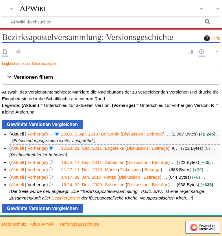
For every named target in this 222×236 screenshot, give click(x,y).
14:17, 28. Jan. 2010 (81, 177)
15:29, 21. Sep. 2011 (81, 148)
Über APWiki (43, 224)
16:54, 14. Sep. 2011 (81, 162)
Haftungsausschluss (79, 224)
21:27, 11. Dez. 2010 (81, 169)
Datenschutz (14, 224)
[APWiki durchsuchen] (111, 21)
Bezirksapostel (65, 197)
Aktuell (17, 148)
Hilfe (211, 38)
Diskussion (132, 133)
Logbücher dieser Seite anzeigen (29, 63)
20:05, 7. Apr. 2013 (79, 133)
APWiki (33, 8)
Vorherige (36, 133)
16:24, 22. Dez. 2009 (81, 184)
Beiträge (155, 133)
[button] (111, 77)
